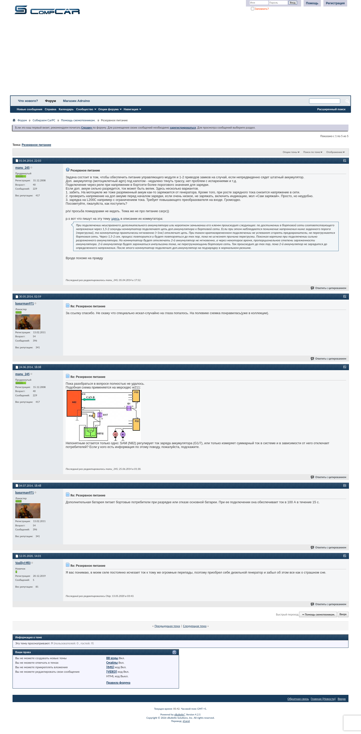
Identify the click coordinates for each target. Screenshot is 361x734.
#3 (344, 366)
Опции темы (290, 152)
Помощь (312, 3)
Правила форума (118, 683)
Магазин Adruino (76, 101)
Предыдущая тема (167, 626)
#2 (344, 296)
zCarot (186, 721)
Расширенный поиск (331, 109)
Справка (50, 109)
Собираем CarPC (44, 120)
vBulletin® (180, 714)
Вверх (342, 614)
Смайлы (112, 662)
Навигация (131, 109)
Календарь (66, 109)
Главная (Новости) (323, 699)
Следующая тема (195, 626)
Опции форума (108, 109)
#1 (344, 160)
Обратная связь (298, 699)
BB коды (112, 658)
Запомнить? (260, 9)
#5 (344, 555)
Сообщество (84, 109)
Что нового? (28, 101)
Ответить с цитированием (328, 288)
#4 (344, 485)
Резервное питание (36, 145)
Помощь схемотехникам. (78, 120)
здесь (115, 218)
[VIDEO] (111, 671)
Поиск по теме (311, 152)
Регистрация (335, 3)
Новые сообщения (29, 109)
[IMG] (110, 667)
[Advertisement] (156, 56)
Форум (50, 101)
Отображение (334, 152)
